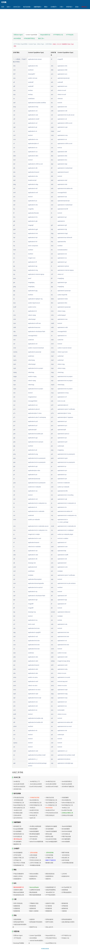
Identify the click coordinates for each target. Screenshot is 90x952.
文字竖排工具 (33, 857)
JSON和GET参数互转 (68, 786)
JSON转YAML (17, 789)
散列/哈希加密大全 (18, 834)
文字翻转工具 (49, 857)
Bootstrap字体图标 (18, 943)
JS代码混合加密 (18, 800)
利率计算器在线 (17, 903)
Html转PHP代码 (34, 810)
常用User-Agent (18, 34)
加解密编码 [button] (37, 7)
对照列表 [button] (69, 7)
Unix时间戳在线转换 (67, 862)
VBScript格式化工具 (19, 807)
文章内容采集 (50, 852)
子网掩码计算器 (33, 903)
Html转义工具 (66, 807)
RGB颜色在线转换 (34, 865)
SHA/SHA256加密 (67, 831)
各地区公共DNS (18, 876)
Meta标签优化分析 (18, 895)
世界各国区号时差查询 (35, 922)
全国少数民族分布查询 (68, 922)
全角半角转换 (65, 860)
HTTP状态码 (69, 34)
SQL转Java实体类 (67, 784)
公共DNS (64, 873)
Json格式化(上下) (34, 781)
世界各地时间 (49, 919)
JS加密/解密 (65, 797)
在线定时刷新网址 (51, 890)
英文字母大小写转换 (19, 862)
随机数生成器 (49, 862)
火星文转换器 (33, 855)
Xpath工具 (32, 818)
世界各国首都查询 (67, 919)
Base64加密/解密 (67, 826)
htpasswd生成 (33, 836)
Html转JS (32, 807)
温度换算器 (32, 908)
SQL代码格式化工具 (51, 802)
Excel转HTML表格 (67, 810)
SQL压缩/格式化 (34, 800)
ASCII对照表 (17, 38)
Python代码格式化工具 (68, 802)
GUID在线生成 (17, 836)
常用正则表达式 (50, 815)
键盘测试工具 (17, 844)
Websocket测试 (33, 873)
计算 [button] (61, 7)
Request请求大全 (45, 34)
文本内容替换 (49, 855)
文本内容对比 (66, 855)
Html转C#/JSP (17, 810)
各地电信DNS (33, 876)
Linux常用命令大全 (51, 943)
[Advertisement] (45, 19)
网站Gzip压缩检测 (18, 892)
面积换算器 (65, 903)
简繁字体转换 (65, 852)
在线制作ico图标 (18, 890)
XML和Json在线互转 (19, 786)
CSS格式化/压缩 (34, 797)
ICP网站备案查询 (66, 892)
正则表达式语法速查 (67, 815)
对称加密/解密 (33, 829)
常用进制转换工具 (18, 865)
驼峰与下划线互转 (51, 860)
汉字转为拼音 (17, 855)
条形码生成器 (49, 836)
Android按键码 (66, 841)
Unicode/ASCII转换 (51, 839)
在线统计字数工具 (18, 857)
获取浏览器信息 (50, 873)
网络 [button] (46, 7)
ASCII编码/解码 (66, 839)
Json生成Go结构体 (51, 784)
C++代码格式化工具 (51, 805)
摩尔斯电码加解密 (34, 834)
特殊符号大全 (33, 927)
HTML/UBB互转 (33, 812)
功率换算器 (65, 906)
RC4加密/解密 (17, 831)
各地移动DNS (65, 876)
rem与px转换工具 (66, 887)
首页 (2, 7)
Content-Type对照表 (31, 34)
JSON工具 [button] (17, 7)
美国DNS (48, 879)
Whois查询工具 (50, 892)
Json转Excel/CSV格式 (52, 786)
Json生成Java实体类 (35, 784)
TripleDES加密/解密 (51, 831)
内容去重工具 (65, 857)
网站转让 (84, 7)
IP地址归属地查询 (18, 873)
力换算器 (64, 911)
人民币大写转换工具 (35, 862)
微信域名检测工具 (18, 887)
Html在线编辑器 (18, 852)
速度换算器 (65, 908)
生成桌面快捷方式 (51, 887)
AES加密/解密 (50, 829)
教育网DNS (32, 879)
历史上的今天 (49, 927)
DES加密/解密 (66, 829)
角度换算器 (16, 911)
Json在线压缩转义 (67, 781)
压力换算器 (49, 906)
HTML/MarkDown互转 (52, 812)
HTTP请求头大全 (58, 34)
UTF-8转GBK (33, 839)
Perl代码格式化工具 (67, 805)
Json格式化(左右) (50, 781)
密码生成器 (49, 834)
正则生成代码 (17, 815)
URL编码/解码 (17, 841)
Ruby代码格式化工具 (19, 805)
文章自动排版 (33, 852)
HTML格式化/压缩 (18, 797)
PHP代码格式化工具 (51, 800)
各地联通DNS (49, 876)
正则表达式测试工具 (67, 812)
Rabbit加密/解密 (34, 831)
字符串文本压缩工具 (35, 860)
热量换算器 (16, 906)
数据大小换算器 (33, 911)
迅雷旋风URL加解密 (51, 826)
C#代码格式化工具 (18, 802)
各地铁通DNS (17, 879)
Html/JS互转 (49, 807)
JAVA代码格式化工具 (35, 802)
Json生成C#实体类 (18, 784)
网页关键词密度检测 (35, 895)
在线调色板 (65, 890)
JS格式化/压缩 (50, 797)
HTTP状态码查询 (50, 895)
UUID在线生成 (66, 834)
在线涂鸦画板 (17, 919)
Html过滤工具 (33, 815)
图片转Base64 (17, 839)
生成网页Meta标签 (34, 890)
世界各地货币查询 (18, 922)
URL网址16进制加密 (35, 826)
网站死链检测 (33, 892)
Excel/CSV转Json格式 (35, 786)
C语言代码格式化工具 (35, 805)
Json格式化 (16, 781)
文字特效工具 (17, 860)
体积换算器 (32, 906)
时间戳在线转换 (45, 948)
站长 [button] (8, 7)
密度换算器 (49, 911)
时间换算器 (49, 908)
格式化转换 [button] (27, 7)
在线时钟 (32, 919)
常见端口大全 (65, 938)
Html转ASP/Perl (50, 810)
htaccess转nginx (34, 887)
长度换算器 (16, 908)
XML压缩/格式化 (66, 800)
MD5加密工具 (17, 826)
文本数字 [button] (54, 7)
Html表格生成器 (18, 812)
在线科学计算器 (50, 903)
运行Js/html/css (17, 818)
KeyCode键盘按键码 (51, 841)
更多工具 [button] (41, 38)
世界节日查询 (49, 922)
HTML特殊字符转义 (29, 38)
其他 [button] (77, 7)
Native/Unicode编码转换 (36, 841)
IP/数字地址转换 (66, 836)
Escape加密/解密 (18, 829)
